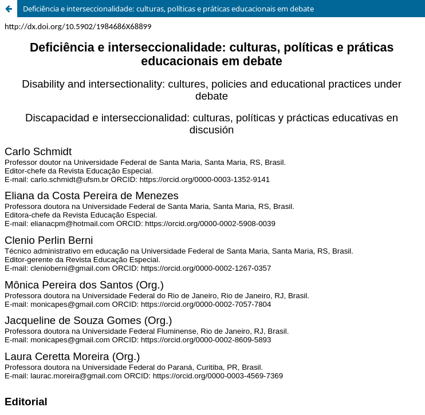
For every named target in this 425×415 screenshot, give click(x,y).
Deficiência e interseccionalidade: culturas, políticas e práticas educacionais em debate (168, 8)
